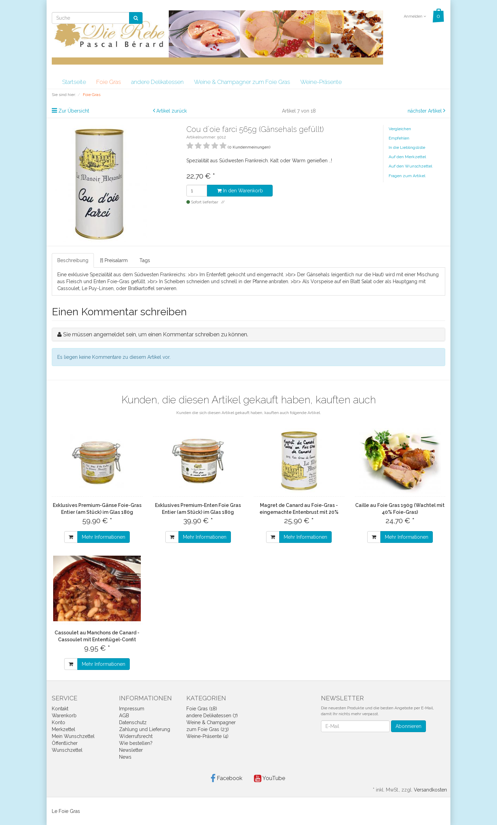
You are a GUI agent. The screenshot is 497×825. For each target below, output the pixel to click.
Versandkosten (430, 790)
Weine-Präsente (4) (207, 736)
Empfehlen (399, 138)
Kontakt (60, 708)
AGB (124, 715)
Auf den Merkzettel (407, 156)
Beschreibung (72, 260)
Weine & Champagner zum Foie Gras (242, 81)
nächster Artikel (425, 111)
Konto (58, 722)
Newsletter (131, 750)
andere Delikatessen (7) (212, 715)
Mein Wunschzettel (73, 736)
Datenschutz (133, 722)
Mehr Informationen (103, 537)
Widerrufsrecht (136, 736)
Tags (144, 260)
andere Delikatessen (157, 81)
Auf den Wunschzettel (410, 166)
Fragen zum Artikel (407, 175)
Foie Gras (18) (201, 708)
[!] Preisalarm (114, 260)
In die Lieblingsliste (407, 147)
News (125, 757)
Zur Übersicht (73, 111)
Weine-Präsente (321, 81)
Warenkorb (64, 715)
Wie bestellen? (136, 743)
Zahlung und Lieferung (144, 729)
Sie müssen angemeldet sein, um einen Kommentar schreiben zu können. (155, 334)
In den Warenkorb (240, 190)
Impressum (131, 708)
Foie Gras (108, 81)
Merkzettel (63, 729)
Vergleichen (400, 128)
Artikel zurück (171, 111)
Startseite (74, 81)
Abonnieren (408, 726)
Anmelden (415, 16)
